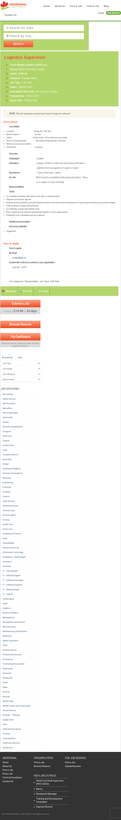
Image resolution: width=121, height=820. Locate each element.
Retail (5, 682)
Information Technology (13, 552)
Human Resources (11, 548)
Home (46, 6)
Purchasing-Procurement (13, 664)
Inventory (7, 566)
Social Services (9, 710)
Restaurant (7, 678)
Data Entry (7, 459)
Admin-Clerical (9, 399)
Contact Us (10, 15)
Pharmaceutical (10, 650)
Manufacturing (9, 627)
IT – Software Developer (13, 580)
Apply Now (11, 291)
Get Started (113, 13)
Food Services (9, 501)
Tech (5, 724)
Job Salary (7, 369)
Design (6, 464)
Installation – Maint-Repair (14, 557)
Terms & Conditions (12, 777)
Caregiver (7, 431)
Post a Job (76, 6)
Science (6, 692)
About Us (60, 6)
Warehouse (8, 748)
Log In (101, 13)
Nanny (39, 789)
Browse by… (8, 357)
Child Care (7, 436)
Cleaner (6, 441)
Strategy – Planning (11, 715)
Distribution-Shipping (11, 469)
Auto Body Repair (10, 413)
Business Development (13, 427)
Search (18, 44)
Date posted (8, 379)
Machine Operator (10, 613)
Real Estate (8, 669)
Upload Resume (73, 766)
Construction (8, 445)
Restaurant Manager (46, 794)
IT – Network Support (11, 575)
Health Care (8, 524)
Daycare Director (44, 806)
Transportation (31, 281)
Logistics (7, 608)
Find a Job (93, 6)
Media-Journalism (10, 641)
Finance (6, 496)
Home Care (7, 529)
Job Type (7, 363)
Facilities (7, 492)
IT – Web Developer (11, 589)
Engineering (8, 482)
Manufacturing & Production (15, 631)
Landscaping (8, 599)
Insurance (7, 562)
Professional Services (12, 655)
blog (106, 6)
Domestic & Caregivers (13, 473)
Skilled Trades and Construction (17, 706)
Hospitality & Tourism (12, 534)
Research (7, 673)
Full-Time (54, 281)
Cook (5, 450)
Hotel (5, 538)
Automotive (8, 417)
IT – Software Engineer (12, 585)
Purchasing (8, 659)
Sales (5, 687)
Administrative (9, 403)
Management (8, 617)
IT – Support (8, 594)
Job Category (9, 374)
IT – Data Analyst (10, 571)
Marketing (7, 636)
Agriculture (7, 408)
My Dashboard (20, 336)
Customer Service (10, 455)
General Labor (9, 510)
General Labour (9, 515)
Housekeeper (8, 543)
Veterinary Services (11, 743)
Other (5, 645)
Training (6, 734)
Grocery (6, 520)
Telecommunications (12, 729)
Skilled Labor (8, 701)
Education (7, 478)
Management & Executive (14, 622)
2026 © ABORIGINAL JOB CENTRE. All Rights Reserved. (26, 814)
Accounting (8, 394)
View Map (43, 291)
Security (6, 696)
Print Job (27, 291)
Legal (5, 603)
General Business (10, 506)
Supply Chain (8, 720)
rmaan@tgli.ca (19, 257)
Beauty (6, 422)
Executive (7, 487)
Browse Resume (20, 324)
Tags (19, 357)
